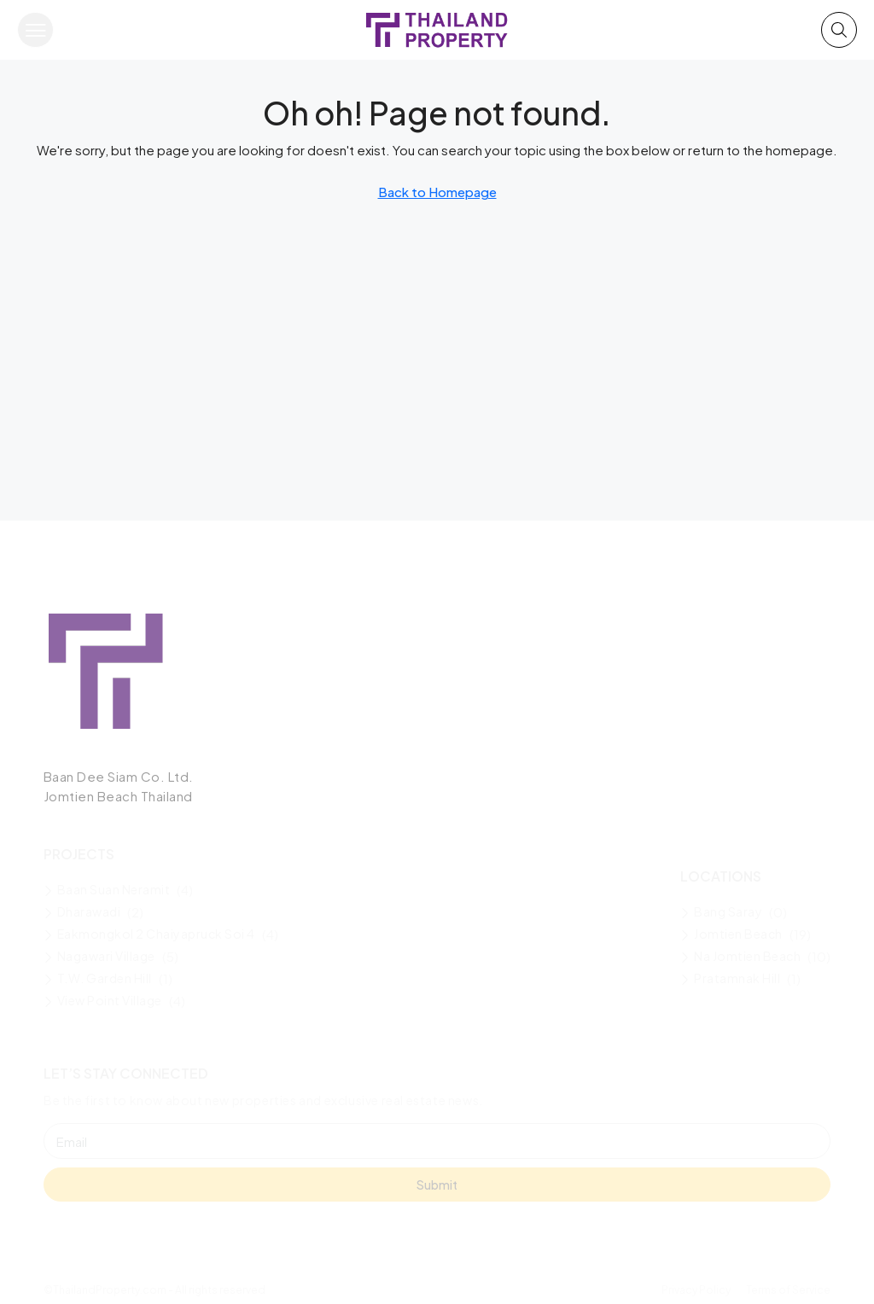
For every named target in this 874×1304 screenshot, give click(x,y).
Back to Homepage (437, 191)
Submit (437, 1184)
